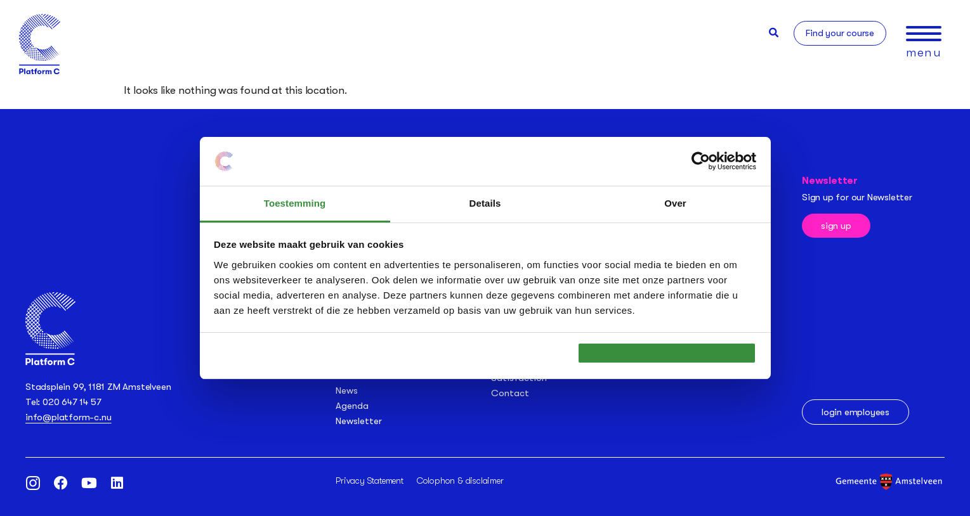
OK (667, 352)
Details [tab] (485, 196)
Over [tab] (675, 196)
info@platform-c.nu (68, 417)
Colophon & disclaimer (460, 480)
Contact (510, 393)
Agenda (352, 405)
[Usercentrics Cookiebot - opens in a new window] (700, 154)
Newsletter (359, 421)
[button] (773, 32)
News (347, 390)
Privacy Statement (369, 480)
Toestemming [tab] (295, 196)
